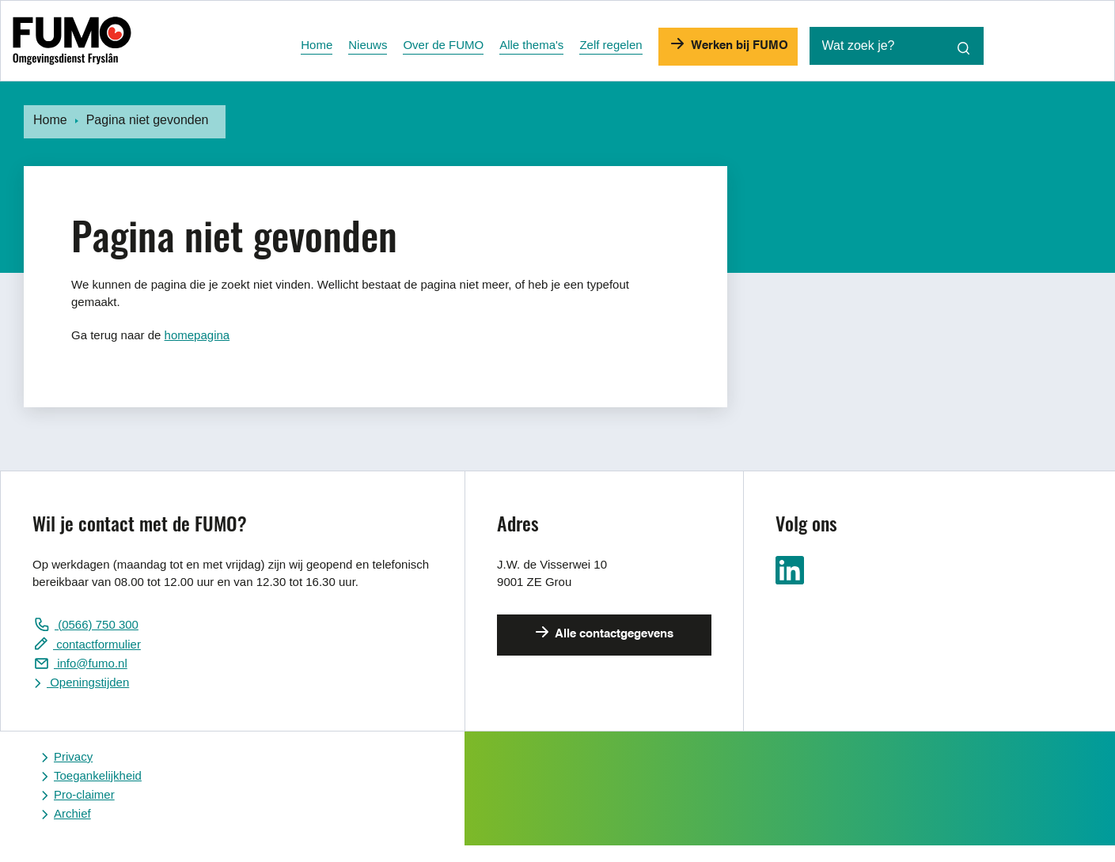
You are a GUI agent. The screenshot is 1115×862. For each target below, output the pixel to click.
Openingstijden (88, 682)
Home (316, 44)
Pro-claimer (84, 794)
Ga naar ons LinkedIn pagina (790, 570)
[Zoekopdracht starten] (964, 48)
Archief (72, 813)
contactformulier (97, 644)
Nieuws (367, 44)
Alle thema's (531, 44)
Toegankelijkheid (98, 775)
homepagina (197, 335)
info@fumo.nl (90, 663)
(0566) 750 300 (96, 624)
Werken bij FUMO (738, 45)
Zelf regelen (610, 44)
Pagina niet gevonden (147, 120)
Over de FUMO (443, 44)
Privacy (73, 756)
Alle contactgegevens (612, 634)
